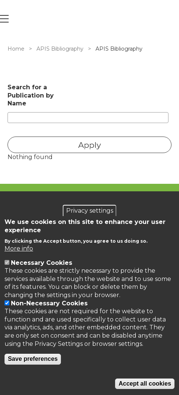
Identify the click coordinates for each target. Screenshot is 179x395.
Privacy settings (89, 210)
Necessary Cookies (41, 262)
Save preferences (33, 359)
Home (16, 48)
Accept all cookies (144, 383)
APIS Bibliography (59, 48)
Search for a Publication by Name (31, 95)
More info (19, 248)
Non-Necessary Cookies (49, 303)
